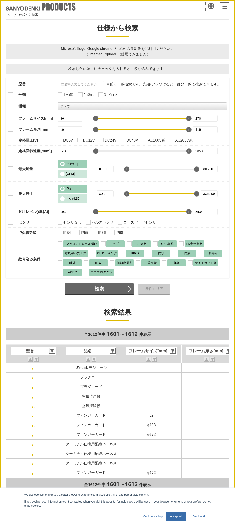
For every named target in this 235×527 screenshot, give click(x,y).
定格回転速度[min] (35, 151)
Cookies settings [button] (153, 516)
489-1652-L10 (34, 377)
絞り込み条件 (29, 259)
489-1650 (34, 454)
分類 (22, 95)
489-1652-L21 (34, 387)
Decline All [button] (199, 516)
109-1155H (34, 473)
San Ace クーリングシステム (42, 15)
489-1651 (34, 463)
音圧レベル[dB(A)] (33, 212)
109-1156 (34, 415)
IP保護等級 (27, 233)
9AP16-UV (34, 367)
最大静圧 (25, 193)
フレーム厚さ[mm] (33, 129)
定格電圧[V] (28, 140)
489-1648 (34, 444)
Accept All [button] (176, 516)
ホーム (10, 15)
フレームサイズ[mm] (35, 118)
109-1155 (34, 434)
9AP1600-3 (34, 406)
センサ (23, 222)
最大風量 (25, 169)
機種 (22, 106)
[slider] (95, 118)
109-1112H (34, 425)
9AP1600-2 (34, 396)
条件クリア (154, 289)
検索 (99, 288)
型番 (22, 84)
